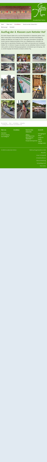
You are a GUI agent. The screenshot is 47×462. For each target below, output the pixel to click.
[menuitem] (2, 24)
